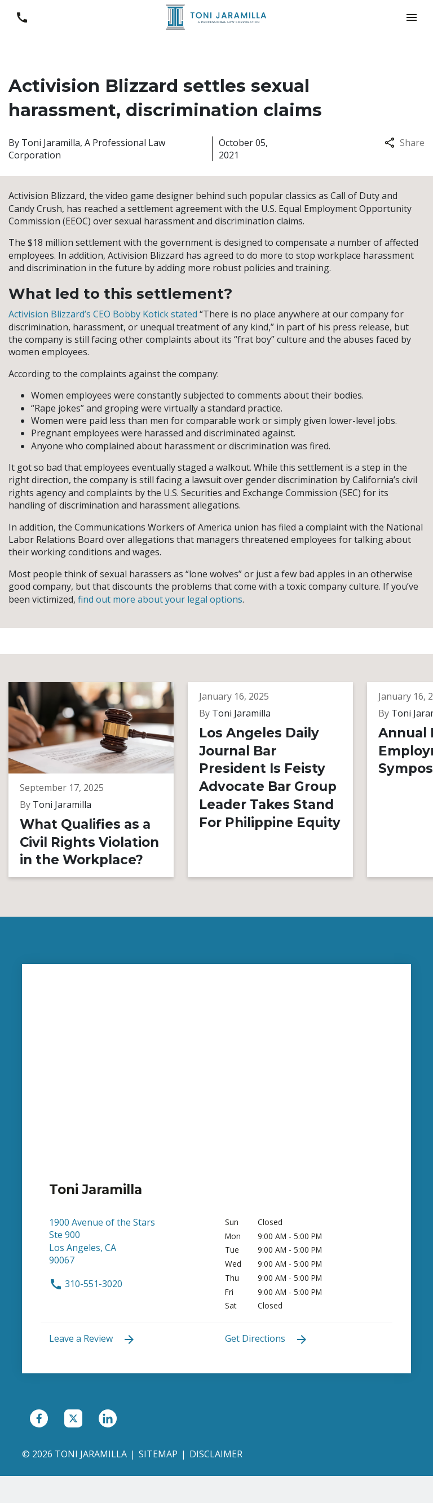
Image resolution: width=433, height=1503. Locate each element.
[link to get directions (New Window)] (128, 1246)
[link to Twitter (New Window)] (73, 1418)
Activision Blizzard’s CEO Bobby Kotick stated (102, 314)
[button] (411, 17)
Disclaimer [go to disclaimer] (215, 1454)
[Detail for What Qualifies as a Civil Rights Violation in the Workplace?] (98, 779)
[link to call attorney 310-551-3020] (21, 17)
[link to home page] (216, 16)
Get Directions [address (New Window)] (266, 1339)
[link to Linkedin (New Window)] (108, 1418)
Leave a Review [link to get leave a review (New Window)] (92, 1339)
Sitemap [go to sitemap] (158, 1454)
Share (405, 142)
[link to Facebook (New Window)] (39, 1418)
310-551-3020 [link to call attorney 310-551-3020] (85, 1283)
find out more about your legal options (160, 599)
